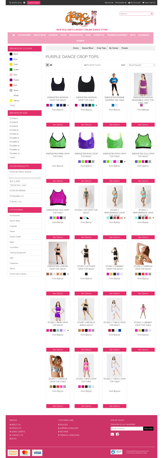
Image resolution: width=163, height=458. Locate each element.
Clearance (143, 35)
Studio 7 (17, 201)
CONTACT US (16, 435)
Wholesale (120, 3)
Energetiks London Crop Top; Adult (58, 267)
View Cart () (148, 3)
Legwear (53, 35)
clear (24, 185)
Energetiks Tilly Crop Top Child (58, 211)
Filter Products (19, 166)
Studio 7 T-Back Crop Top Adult (115, 323)
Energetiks (18, 196)
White (14, 95)
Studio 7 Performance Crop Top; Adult (114, 212)
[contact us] (112, 434)
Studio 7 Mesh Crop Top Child (86, 380)
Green (14, 69)
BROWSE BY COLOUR (21, 48)
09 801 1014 (16, 3)
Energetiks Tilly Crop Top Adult (143, 155)
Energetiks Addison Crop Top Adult (57, 98)
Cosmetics (98, 35)
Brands (80, 41)
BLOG (13, 439)
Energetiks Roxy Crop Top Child (114, 155)
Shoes (63, 35)
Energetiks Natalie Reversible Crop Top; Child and (143, 100)
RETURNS (63, 432)
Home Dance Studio (18, 274)
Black (14, 54)
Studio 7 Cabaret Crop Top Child (143, 323)
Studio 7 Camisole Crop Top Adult (143, 267)
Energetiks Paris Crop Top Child (57, 155)
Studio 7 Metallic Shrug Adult (86, 323)
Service (109, 3)
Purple (14, 80)
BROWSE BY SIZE (18, 113)
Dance (12, 269)
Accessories (24, 35)
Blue (13, 59)
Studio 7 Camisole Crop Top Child (57, 380)
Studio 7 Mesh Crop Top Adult (58, 323)
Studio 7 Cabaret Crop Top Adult (115, 267)
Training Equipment (117, 35)
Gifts (133, 35)
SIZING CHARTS (17, 432)
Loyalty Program (33, 3)
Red (13, 85)
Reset (12, 105)
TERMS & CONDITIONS (68, 435)
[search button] (151, 14)
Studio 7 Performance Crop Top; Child (143, 212)
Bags (88, 35)
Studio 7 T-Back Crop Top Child (115, 380)
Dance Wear (40, 35)
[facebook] (117, 434)
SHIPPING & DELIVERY (68, 428)
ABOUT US (15, 425)
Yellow (14, 100)
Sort (123, 65)
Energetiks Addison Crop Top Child (86, 98)
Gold (14, 64)
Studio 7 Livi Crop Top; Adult (86, 211)
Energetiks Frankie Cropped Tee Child (115, 98)
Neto (145, 453)
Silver (14, 90)
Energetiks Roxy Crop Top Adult (86, 155)
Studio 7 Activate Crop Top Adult (86, 267)
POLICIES (63, 425)
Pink (13, 74)
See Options (58, 125)
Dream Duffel (76, 35)
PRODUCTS (15, 428)
